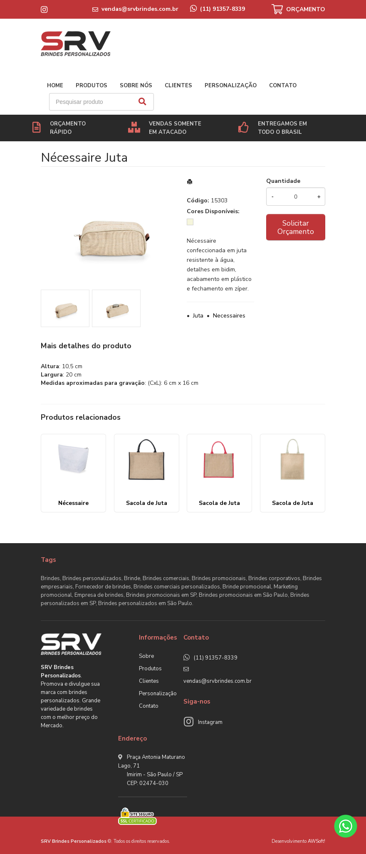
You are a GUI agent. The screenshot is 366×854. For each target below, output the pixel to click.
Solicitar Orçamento (295, 227)
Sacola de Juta (146, 503)
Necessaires (229, 316)
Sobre (146, 656)
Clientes (178, 85)
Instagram (210, 722)
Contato (283, 85)
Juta (198, 316)
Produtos (91, 85)
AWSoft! (316, 841)
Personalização (231, 85)
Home (55, 85)
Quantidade (283, 181)
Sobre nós (136, 85)
